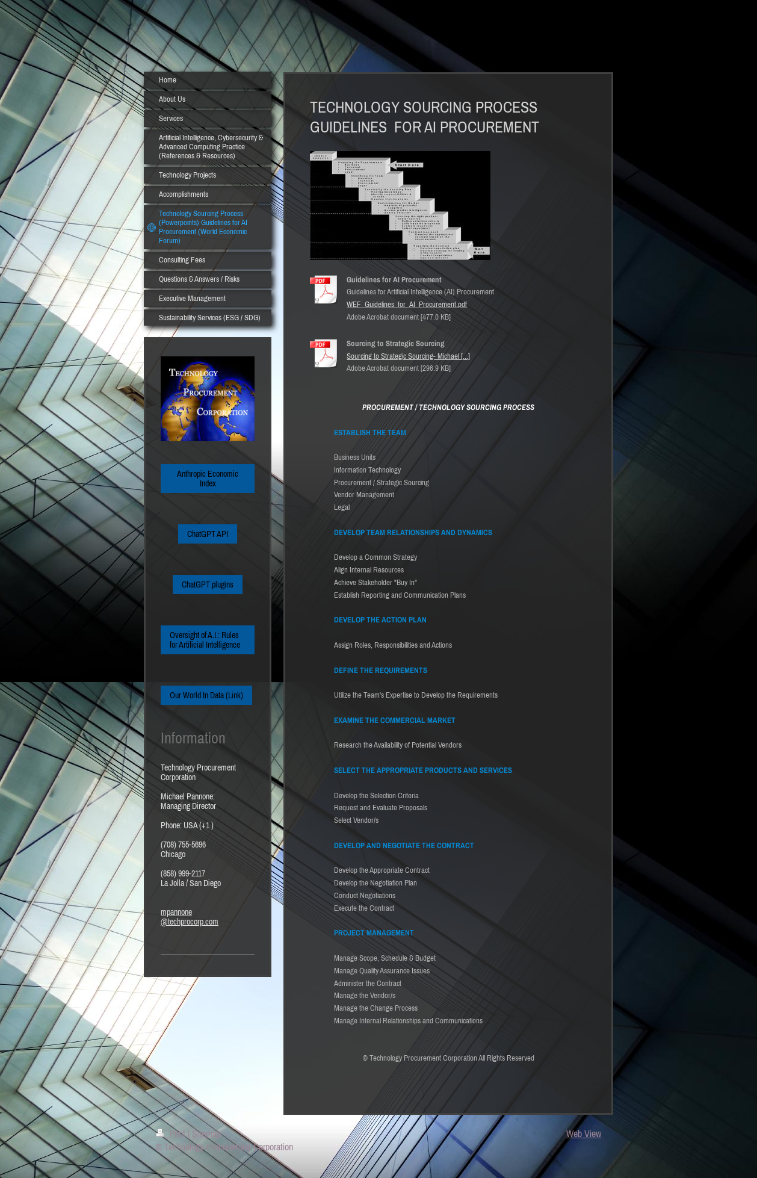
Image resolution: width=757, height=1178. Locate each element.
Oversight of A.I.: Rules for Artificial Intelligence (205, 639)
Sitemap (206, 1133)
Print (172, 1133)
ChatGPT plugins (207, 584)
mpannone (176, 912)
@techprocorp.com (189, 921)
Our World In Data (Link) (206, 695)
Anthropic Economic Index (207, 478)
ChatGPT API (207, 534)
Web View (583, 1133)
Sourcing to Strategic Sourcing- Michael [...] (408, 356)
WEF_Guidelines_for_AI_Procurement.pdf (407, 304)
